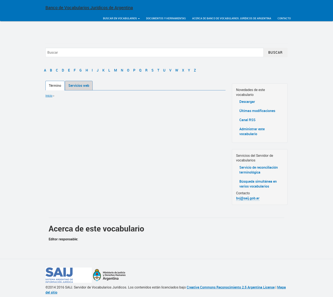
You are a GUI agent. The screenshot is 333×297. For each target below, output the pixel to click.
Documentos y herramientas (166, 18)
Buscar (275, 52)
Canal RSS (247, 120)
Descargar (247, 101)
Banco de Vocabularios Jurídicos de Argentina (89, 7)
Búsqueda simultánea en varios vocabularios (258, 184)
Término (55, 85)
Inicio (48, 95)
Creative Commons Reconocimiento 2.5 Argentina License (231, 287)
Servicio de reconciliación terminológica (258, 170)
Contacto (284, 18)
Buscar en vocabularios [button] (121, 18)
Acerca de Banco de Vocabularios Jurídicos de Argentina (231, 18)
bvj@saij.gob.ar (248, 198)
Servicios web (78, 85)
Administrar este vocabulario (252, 131)
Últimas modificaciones (257, 110)
